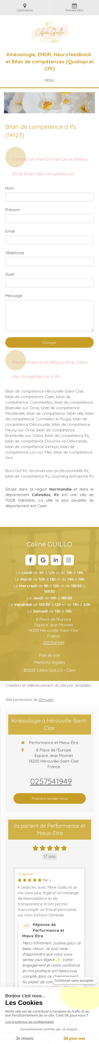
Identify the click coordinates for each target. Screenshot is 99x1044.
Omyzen (46, 699)
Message (13, 295)
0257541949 (53, 642)
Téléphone (14, 252)
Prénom (12, 209)
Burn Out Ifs (16, 470)
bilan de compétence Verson (31, 446)
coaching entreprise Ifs (72, 476)
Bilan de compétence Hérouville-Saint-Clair (44, 391)
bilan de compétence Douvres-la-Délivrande (46, 441)
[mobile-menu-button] (49, 80)
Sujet (10, 274)
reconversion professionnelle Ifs (58, 470)
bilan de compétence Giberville (55, 413)
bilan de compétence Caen (29, 396)
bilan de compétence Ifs (67, 435)
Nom (9, 188)
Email (10, 231)
